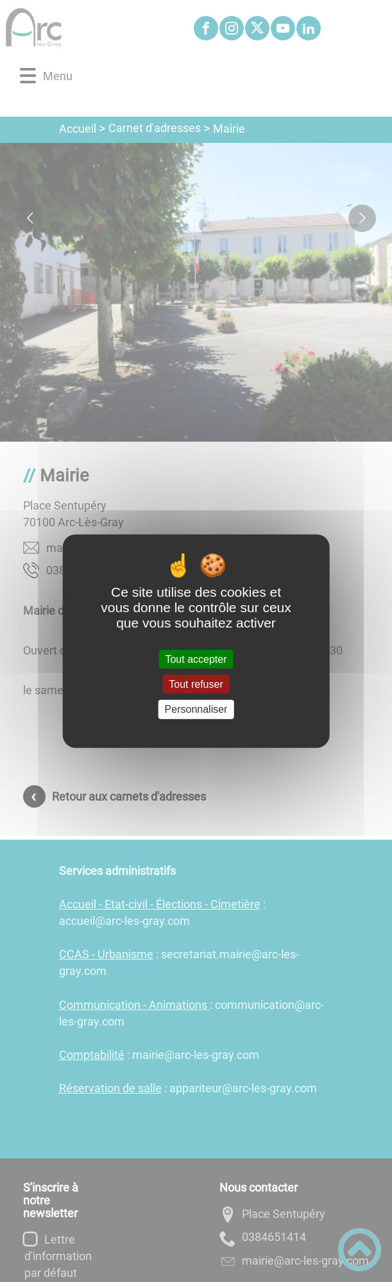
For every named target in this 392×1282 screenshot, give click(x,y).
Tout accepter (195, 659)
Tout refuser (196, 684)
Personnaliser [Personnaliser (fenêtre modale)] (196, 709)
